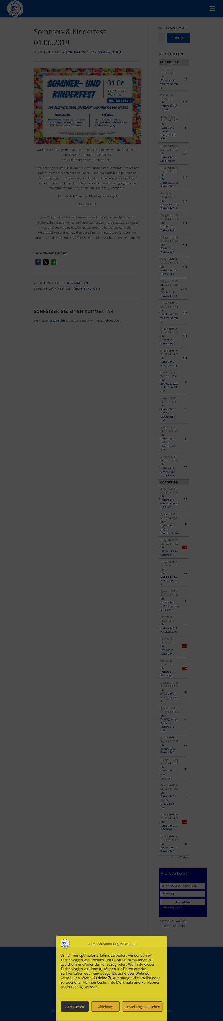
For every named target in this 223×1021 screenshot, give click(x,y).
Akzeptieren (74, 1006)
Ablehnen (105, 1006)
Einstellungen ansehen (142, 1006)
